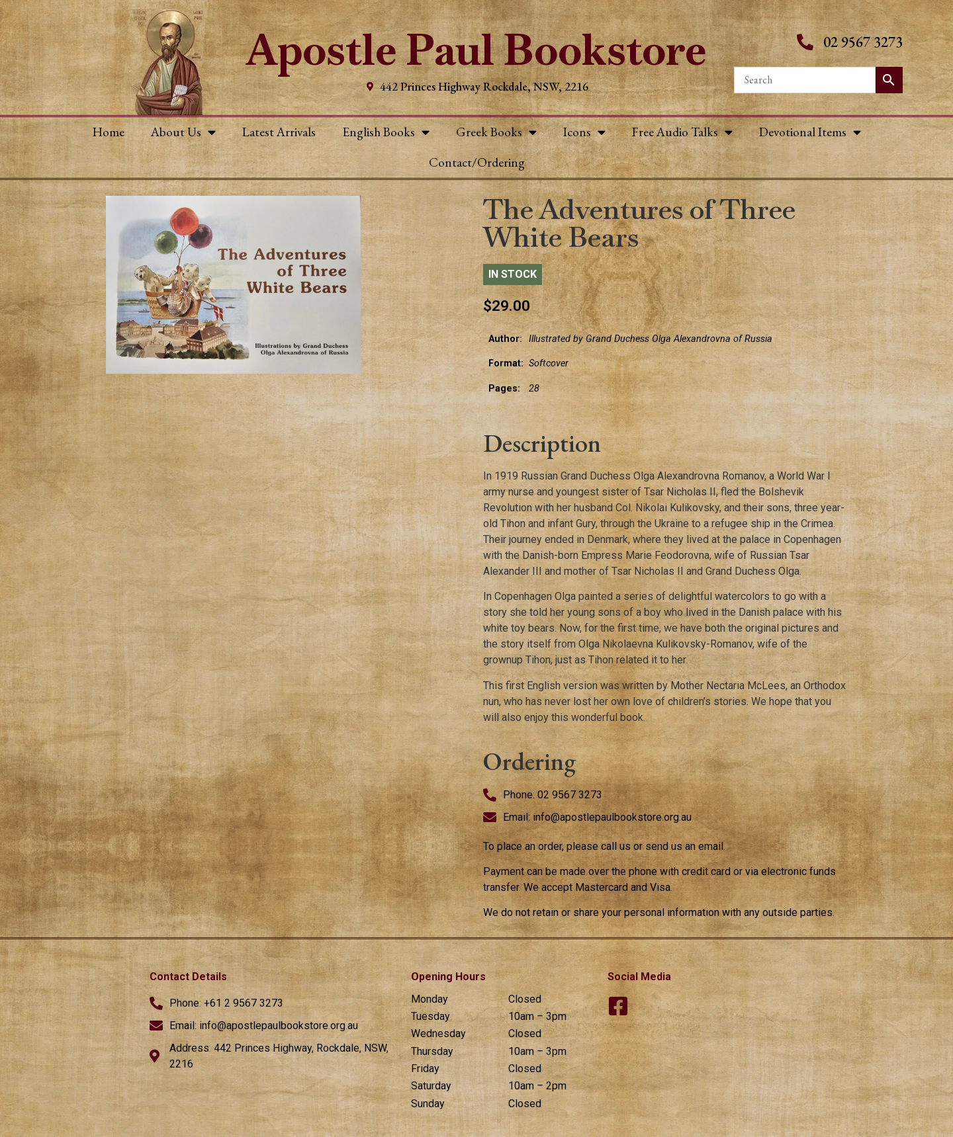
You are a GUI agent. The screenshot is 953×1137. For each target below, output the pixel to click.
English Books (386, 132)
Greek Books (496, 132)
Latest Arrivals (279, 132)
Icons (584, 132)
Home (108, 132)
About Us (183, 132)
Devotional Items (810, 132)
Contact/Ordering (477, 162)
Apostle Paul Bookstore (476, 49)
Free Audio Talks (682, 132)
